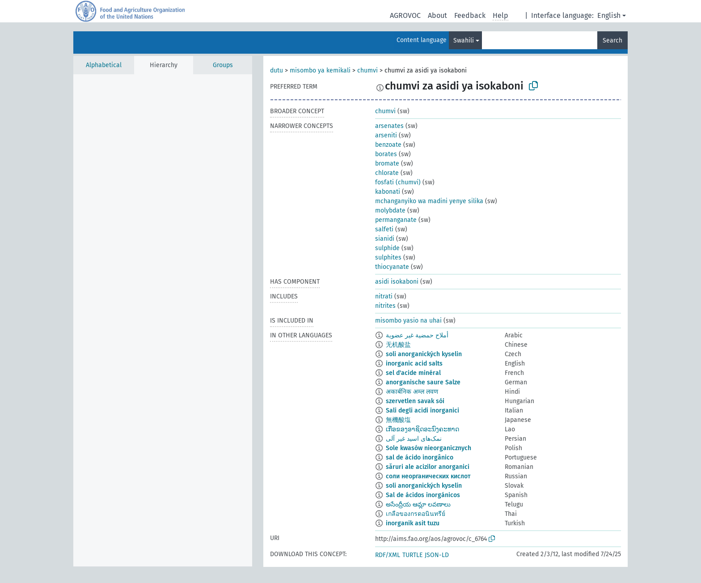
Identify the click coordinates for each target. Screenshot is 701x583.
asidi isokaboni (396, 281)
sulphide (387, 248)
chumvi (367, 70)
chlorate (387, 173)
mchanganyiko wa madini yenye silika (429, 201)
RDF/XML (387, 555)
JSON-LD (437, 555)
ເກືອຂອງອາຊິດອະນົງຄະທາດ (422, 429)
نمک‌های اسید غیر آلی (414, 439)
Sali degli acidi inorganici (422, 410)
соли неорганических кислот (428, 476)
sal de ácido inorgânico (419, 457)
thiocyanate (392, 267)
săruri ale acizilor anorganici (427, 467)
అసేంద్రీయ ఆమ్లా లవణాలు (418, 504)
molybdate (390, 210)
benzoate (388, 145)
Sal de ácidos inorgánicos (423, 495)
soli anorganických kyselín (424, 485)
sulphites (388, 257)
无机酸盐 (398, 345)
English (609, 15)
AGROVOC (405, 15)
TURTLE (412, 555)
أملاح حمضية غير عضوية (417, 335)
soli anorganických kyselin (424, 354)
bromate (387, 163)
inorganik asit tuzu (412, 523)
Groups (223, 65)
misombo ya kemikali (320, 70)
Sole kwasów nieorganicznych (428, 448)
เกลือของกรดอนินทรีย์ (415, 514)
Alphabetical (104, 65)
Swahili (463, 40)
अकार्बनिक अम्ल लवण (412, 392)
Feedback (470, 15)
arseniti (386, 135)
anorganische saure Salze (423, 382)
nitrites (385, 306)
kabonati (387, 192)
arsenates (389, 126)
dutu (276, 70)
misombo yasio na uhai (408, 320)
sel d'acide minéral (413, 373)
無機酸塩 (398, 420)
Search (612, 40)
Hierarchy (163, 65)
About (437, 15)
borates (386, 154)
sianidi (384, 239)
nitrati (384, 296)
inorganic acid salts (414, 363)
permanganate (396, 220)
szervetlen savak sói (415, 401)
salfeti (384, 229)
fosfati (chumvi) (398, 182)
